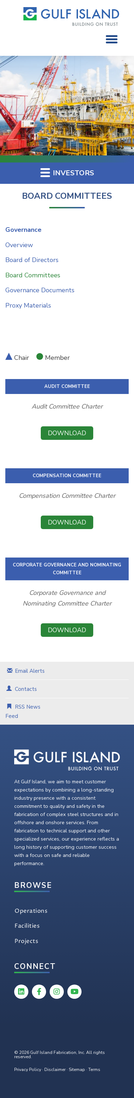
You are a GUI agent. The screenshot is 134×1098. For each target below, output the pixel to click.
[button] (111, 39)
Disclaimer (55, 1069)
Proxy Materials (28, 305)
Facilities (27, 926)
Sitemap (77, 1069)
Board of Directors (31, 260)
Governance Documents (39, 290)
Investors (67, 172)
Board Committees (32, 275)
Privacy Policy (27, 1069)
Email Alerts (30, 671)
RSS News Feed (22, 711)
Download (67, 433)
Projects (26, 941)
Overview (19, 245)
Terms (94, 1069)
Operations (31, 911)
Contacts (26, 689)
